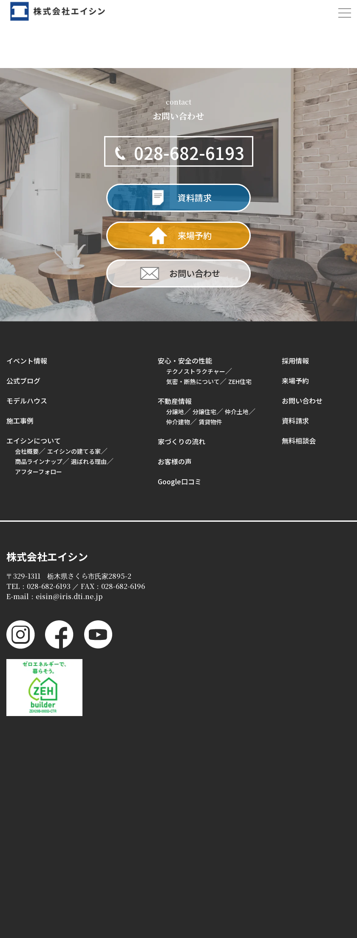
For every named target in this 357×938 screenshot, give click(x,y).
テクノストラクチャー (195, 371)
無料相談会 (299, 440)
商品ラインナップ (38, 461)
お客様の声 (175, 461)
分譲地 (175, 411)
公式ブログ (23, 380)
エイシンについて (33, 440)
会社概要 (27, 451)
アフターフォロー (38, 471)
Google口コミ (179, 481)
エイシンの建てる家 (74, 451)
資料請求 (295, 420)
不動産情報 (175, 401)
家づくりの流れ (181, 441)
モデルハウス (26, 400)
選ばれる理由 (89, 461)
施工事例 (20, 420)
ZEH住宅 (240, 381)
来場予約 (295, 380)
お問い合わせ (302, 400)
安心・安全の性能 (185, 360)
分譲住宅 (204, 411)
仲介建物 (178, 422)
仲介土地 (237, 411)
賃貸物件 (210, 422)
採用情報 (295, 360)
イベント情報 (26, 360)
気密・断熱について (193, 381)
